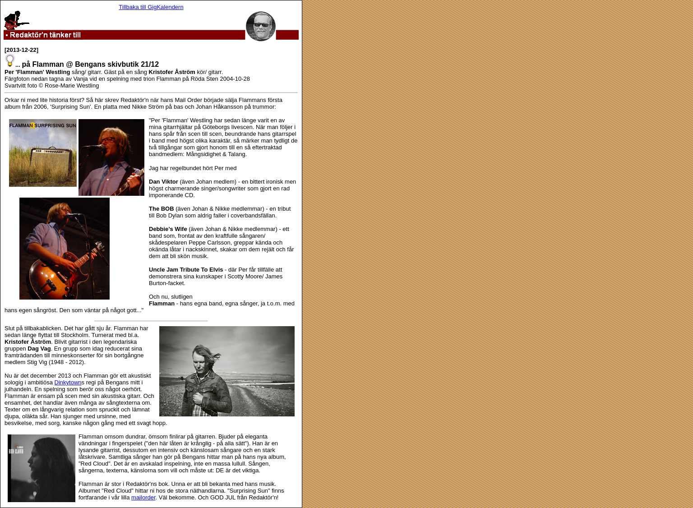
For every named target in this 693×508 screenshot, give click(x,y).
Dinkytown (68, 382)
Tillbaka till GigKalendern (151, 7)
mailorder (143, 497)
